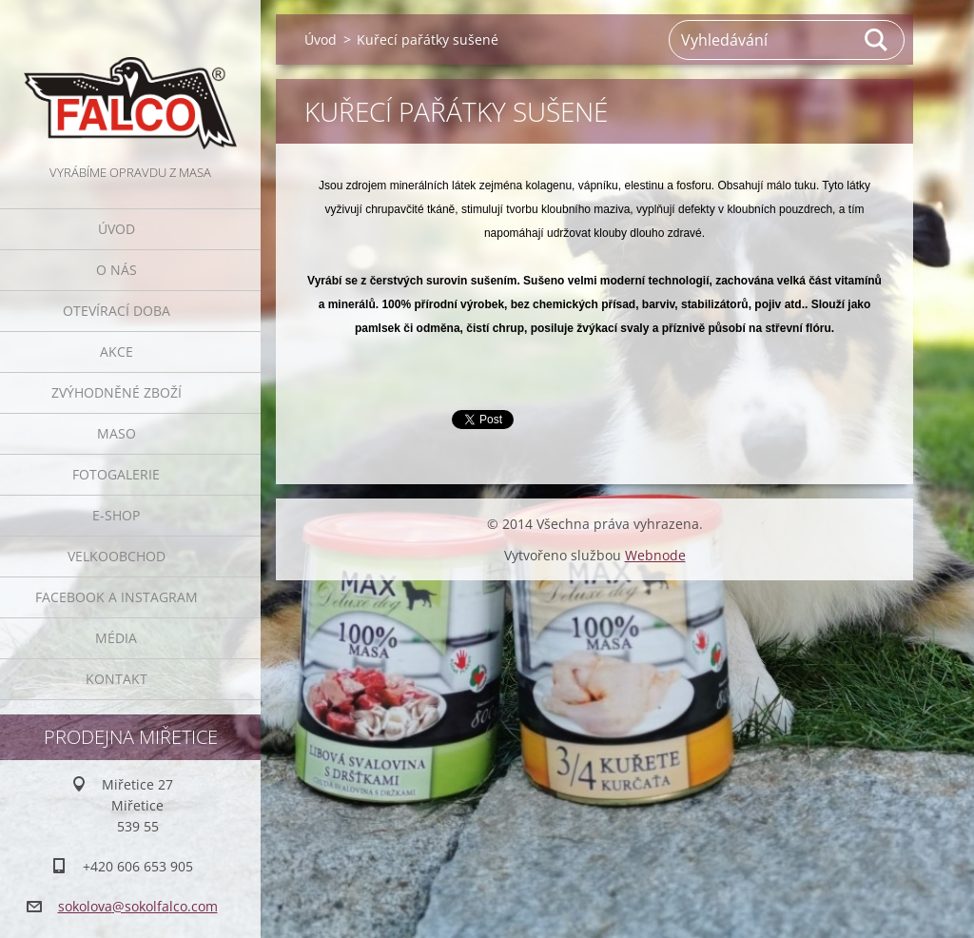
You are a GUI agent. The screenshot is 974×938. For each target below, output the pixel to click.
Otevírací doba (116, 311)
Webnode (655, 555)
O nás (116, 270)
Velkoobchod (117, 556)
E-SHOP (116, 515)
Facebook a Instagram (116, 597)
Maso (116, 433)
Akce (116, 351)
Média (116, 638)
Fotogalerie (116, 474)
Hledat (877, 40)
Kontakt (116, 679)
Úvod (116, 229)
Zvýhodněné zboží (116, 392)
